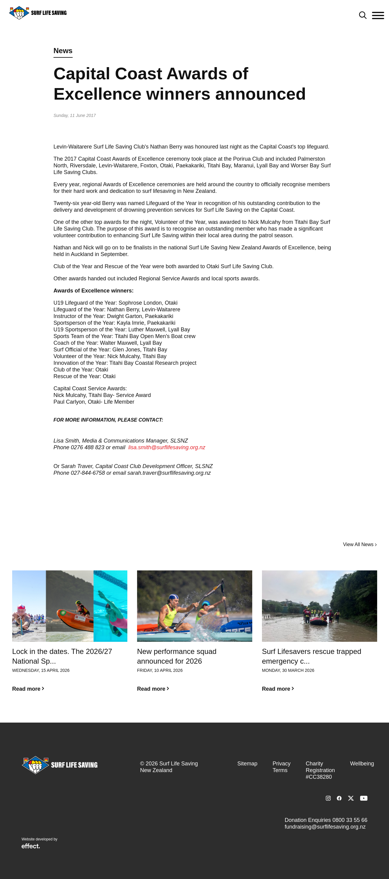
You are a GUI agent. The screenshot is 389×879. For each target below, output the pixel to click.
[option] (69, 636)
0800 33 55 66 (349, 820)
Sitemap (247, 764)
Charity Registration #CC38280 (320, 770)
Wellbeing (362, 764)
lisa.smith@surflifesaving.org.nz (166, 447)
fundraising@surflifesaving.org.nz (325, 827)
